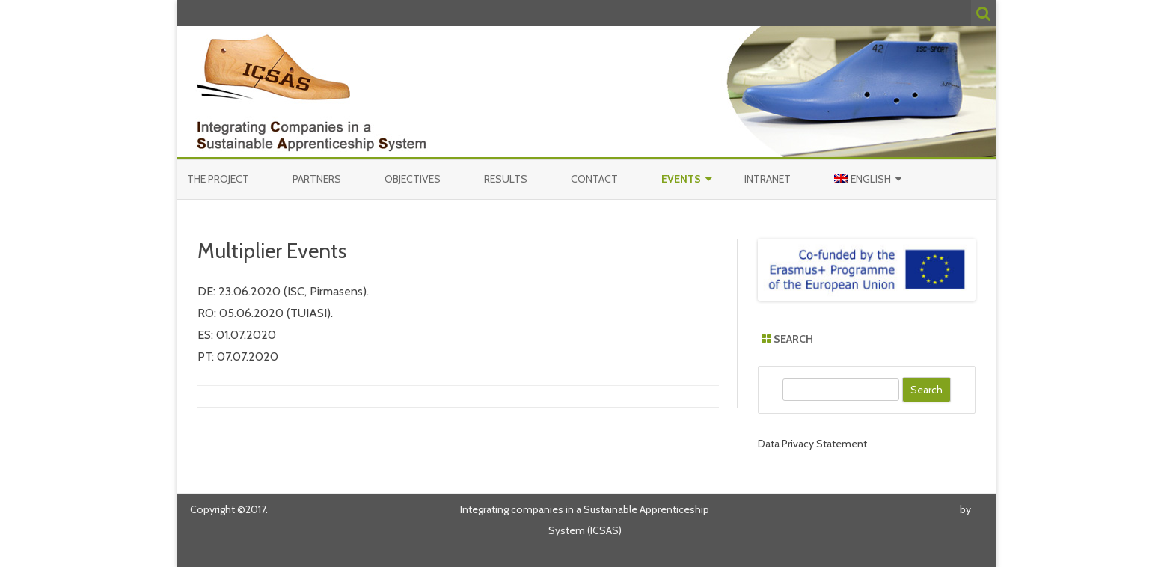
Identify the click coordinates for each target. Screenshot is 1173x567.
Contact (594, 179)
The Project (218, 179)
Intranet (767, 179)
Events (681, 179)
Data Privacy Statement (812, 443)
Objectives (413, 179)
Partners (317, 179)
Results (505, 179)
